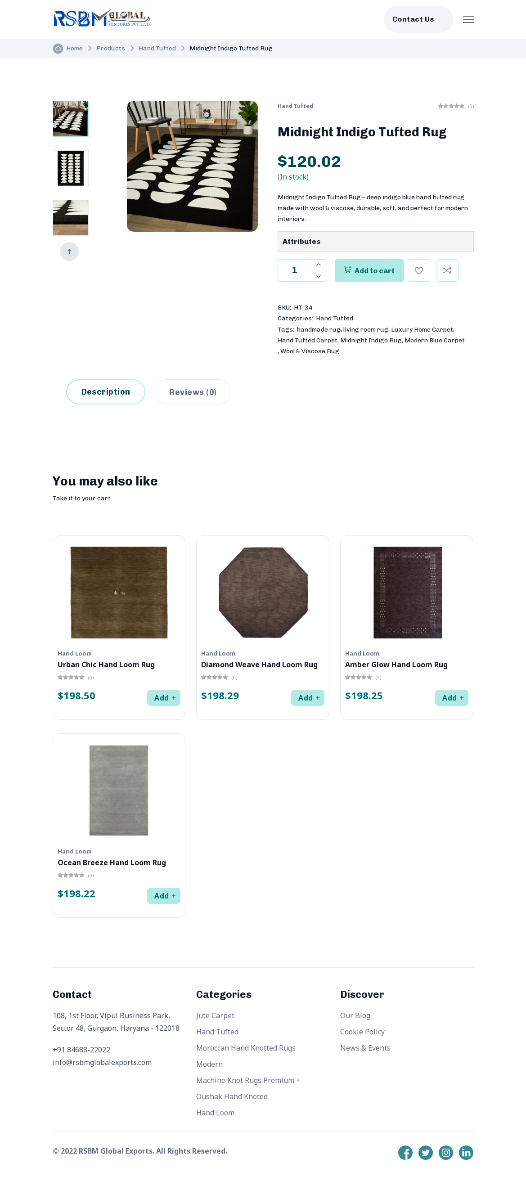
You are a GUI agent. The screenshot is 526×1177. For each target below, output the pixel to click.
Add (161, 698)
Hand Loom (215, 1113)
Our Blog (355, 1015)
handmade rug (319, 329)
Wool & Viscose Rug (309, 351)
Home (74, 48)
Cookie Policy (362, 1032)
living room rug (365, 329)
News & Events (365, 1048)
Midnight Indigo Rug (371, 340)
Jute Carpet (215, 1015)
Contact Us (413, 19)
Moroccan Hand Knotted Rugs (246, 1048)
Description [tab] (105, 392)
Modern (209, 1064)
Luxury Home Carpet (422, 329)
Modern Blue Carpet (435, 340)
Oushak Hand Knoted (232, 1096)
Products (110, 48)
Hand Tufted (157, 48)
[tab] (192, 391)
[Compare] (447, 270)
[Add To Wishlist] (419, 270)
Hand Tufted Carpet (307, 340)
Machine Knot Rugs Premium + (248, 1080)
